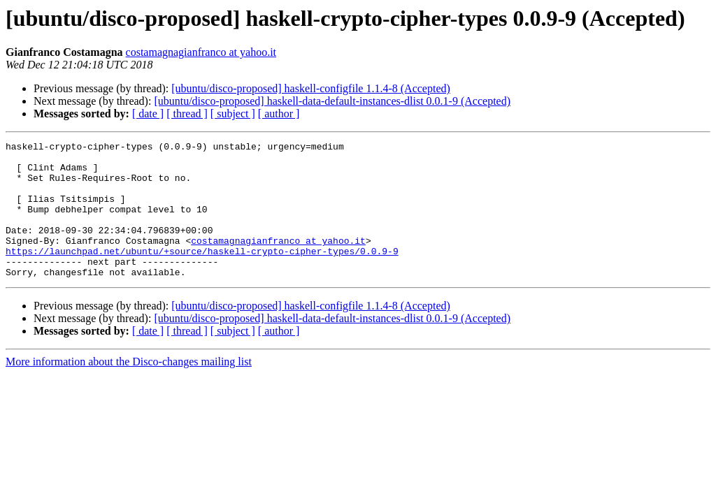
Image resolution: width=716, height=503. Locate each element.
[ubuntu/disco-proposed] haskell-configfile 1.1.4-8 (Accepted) (310, 88)
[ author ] (279, 113)
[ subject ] (232, 113)
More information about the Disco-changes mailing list (129, 389)
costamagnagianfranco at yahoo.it (201, 52)
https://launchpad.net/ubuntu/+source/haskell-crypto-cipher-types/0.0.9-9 (202, 274)
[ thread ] (187, 113)
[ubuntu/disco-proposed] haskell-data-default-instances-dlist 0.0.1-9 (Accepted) (332, 101)
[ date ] (148, 113)
